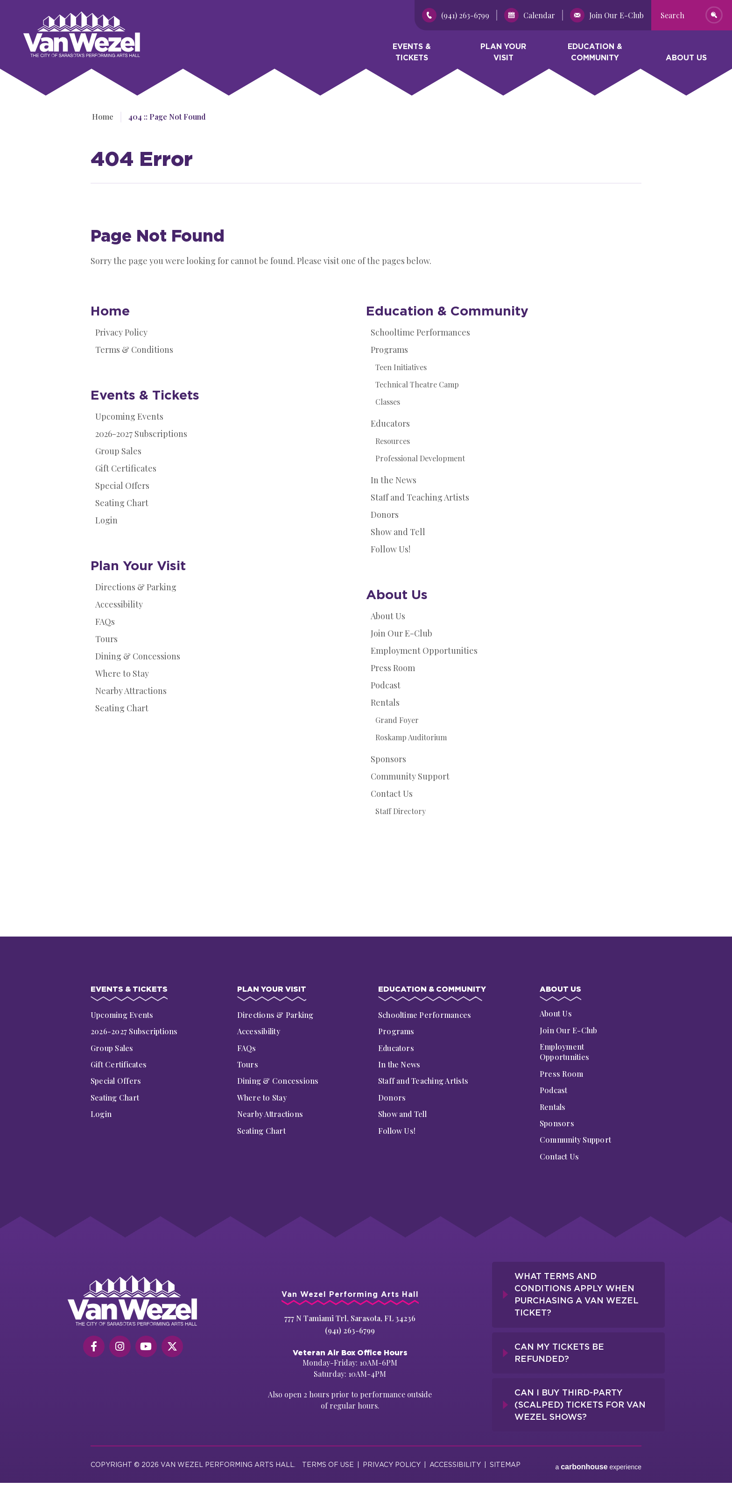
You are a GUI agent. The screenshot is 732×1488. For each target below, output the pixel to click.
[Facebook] (94, 1348)
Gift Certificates (125, 468)
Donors (385, 514)
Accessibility (119, 604)
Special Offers (122, 485)
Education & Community (595, 53)
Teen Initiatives (401, 367)
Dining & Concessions (137, 656)
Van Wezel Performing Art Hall (75, 16)
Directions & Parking (135, 587)
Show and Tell (398, 531)
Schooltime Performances (420, 332)
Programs (389, 349)
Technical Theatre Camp (417, 384)
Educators (390, 423)
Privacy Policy (121, 332)
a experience (598, 1460)
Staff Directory (400, 811)
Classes (387, 402)
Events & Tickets (412, 53)
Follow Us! (390, 549)
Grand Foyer (397, 720)
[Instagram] (120, 1348)
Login (106, 520)
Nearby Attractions (131, 690)
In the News (393, 480)
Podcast (386, 685)
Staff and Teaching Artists (420, 497)
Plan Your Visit (503, 53)
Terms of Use (328, 1460)
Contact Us (392, 793)
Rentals (385, 702)
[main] (366, 500)
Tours (106, 638)
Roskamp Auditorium (411, 737)
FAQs (105, 621)
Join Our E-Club (401, 633)
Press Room (393, 667)
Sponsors (388, 759)
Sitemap (505, 1460)
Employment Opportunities (424, 650)
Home (101, 117)
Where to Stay (122, 673)
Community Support (410, 776)
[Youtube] (146, 1348)
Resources (392, 441)
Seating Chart (121, 502)
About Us (686, 59)
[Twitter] (172, 1348)
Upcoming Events (129, 416)
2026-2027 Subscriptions (141, 433)
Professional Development (420, 458)
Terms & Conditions (134, 349)
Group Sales (118, 451)
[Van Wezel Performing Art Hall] (132, 1302)
